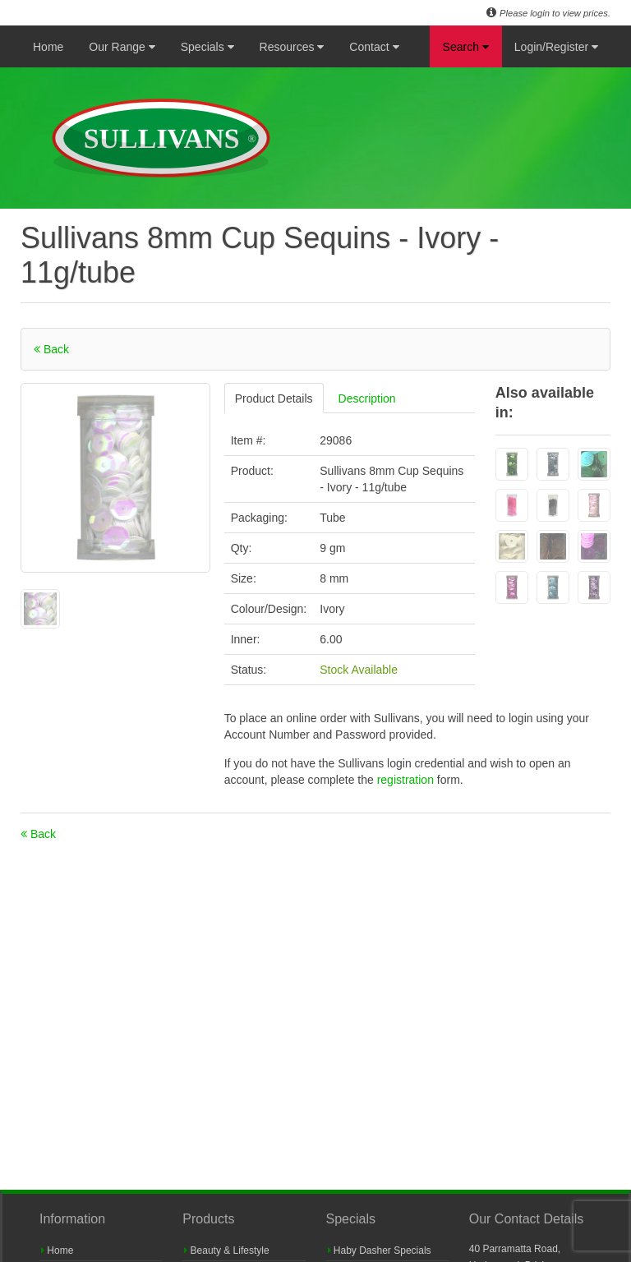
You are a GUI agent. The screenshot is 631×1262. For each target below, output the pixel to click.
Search (466, 46)
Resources (292, 46)
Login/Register (556, 46)
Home (48, 46)
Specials (207, 46)
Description (367, 398)
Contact (373, 46)
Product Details (274, 398)
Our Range (121, 46)
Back (51, 349)
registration (407, 779)
